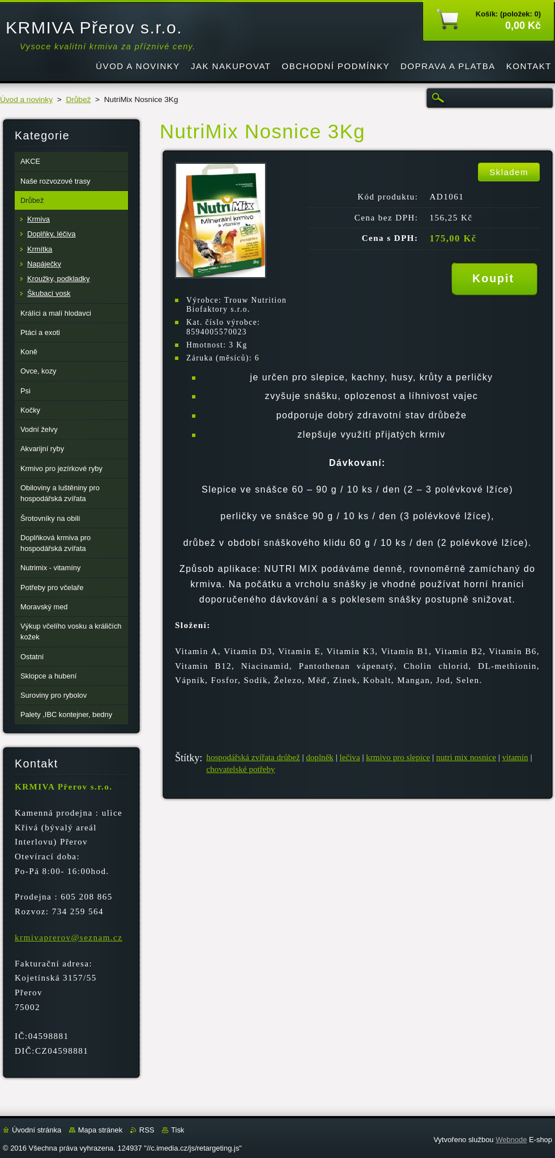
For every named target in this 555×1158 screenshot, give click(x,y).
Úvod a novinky (26, 99)
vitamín (515, 757)
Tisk (177, 1130)
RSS (147, 1130)
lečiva (350, 757)
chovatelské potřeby (240, 769)
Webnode (511, 1139)
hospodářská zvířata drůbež (253, 757)
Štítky (187, 757)
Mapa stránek (100, 1130)
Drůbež (78, 99)
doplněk (320, 757)
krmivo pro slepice (398, 757)
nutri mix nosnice (466, 757)
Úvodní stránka (36, 1130)
